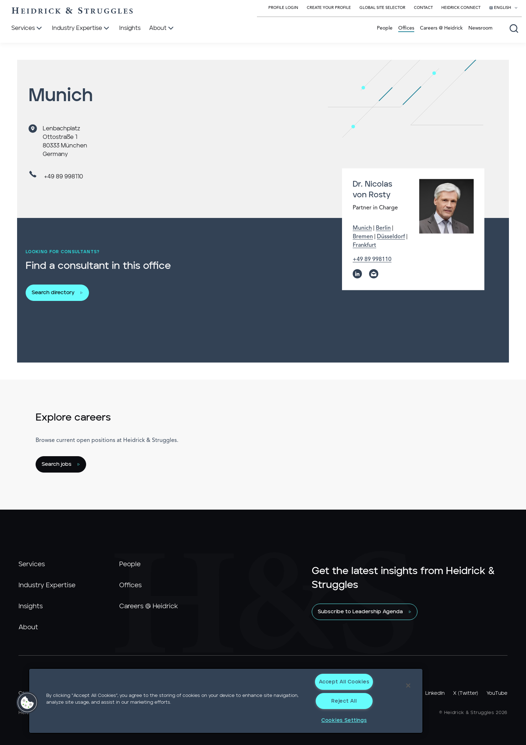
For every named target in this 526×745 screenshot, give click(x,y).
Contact (423, 8)
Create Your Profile (329, 8)
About (28, 627)
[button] (27, 702)
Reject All (344, 701)
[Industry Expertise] (81, 28)
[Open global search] (514, 28)
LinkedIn (435, 693)
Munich (362, 228)
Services (32, 564)
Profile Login (283, 8)
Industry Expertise (47, 585)
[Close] (408, 685)
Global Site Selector (382, 8)
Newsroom (480, 28)
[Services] (27, 28)
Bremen (363, 237)
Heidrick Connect (460, 8)
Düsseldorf (391, 237)
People (385, 28)
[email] (373, 273)
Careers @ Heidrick (441, 28)
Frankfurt (364, 245)
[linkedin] (357, 273)
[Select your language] (503, 8)
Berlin (383, 228)
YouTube (496, 693)
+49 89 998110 (63, 176)
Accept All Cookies (344, 681)
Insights (31, 606)
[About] (162, 28)
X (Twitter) (465, 693)
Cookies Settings (344, 720)
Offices (406, 28)
